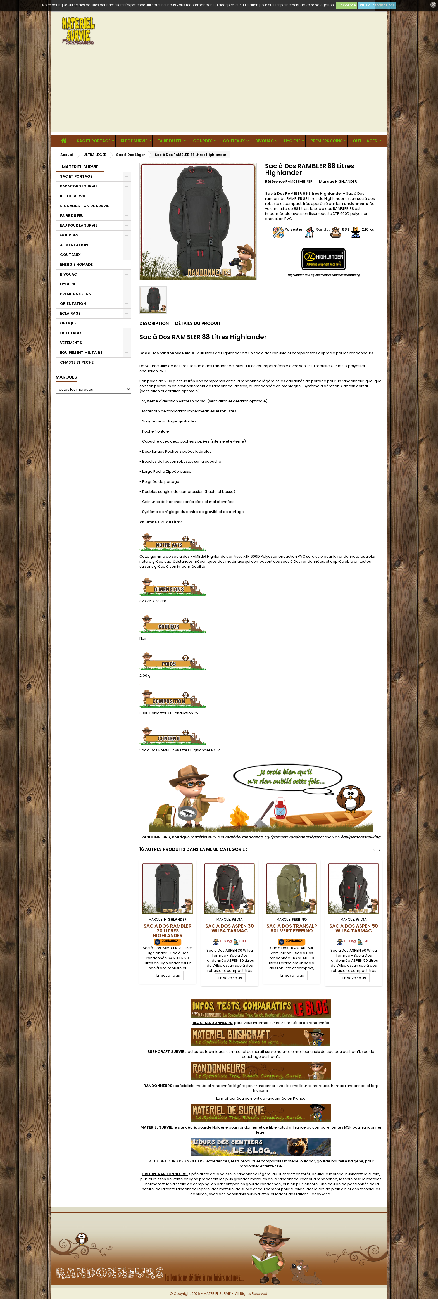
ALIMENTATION (74, 245)
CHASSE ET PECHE (77, 362)
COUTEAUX (234, 141)
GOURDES (203, 141)
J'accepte (346, 5)
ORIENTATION (73, 303)
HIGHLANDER (346, 181)
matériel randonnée (244, 837)
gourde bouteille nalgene (340, 1161)
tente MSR (273, 1166)
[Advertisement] (219, 93)
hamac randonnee (348, 1085)
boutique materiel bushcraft (337, 1174)
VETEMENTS (71, 342)
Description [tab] (154, 323)
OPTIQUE (68, 323)
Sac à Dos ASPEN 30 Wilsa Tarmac (229, 928)
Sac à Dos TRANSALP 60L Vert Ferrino (291, 928)
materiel (260, 1051)
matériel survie (205, 837)
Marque (326, 181)
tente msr (352, 1179)
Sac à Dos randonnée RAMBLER (169, 353)
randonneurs (355, 203)
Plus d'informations (377, 5)
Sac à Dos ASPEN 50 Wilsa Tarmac (353, 928)
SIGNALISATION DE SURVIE (84, 205)
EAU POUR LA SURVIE (78, 225)
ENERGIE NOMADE (76, 264)
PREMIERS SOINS (326, 141)
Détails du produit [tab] (198, 323)
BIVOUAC (264, 141)
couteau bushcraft (343, 1051)
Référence (275, 181)
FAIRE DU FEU (170, 141)
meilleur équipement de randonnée (254, 1098)
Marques (66, 377)
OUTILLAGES (365, 141)
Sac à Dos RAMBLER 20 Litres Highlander (168, 931)
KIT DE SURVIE (134, 141)
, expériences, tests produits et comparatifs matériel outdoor (231, 1161)
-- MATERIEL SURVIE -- (80, 167)
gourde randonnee (263, 1184)
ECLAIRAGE (70, 313)
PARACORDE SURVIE (78, 186)
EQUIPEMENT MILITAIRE (81, 352)
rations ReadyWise (313, 1194)
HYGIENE (292, 141)
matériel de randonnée (308, 1022)
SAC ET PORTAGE (93, 141)
